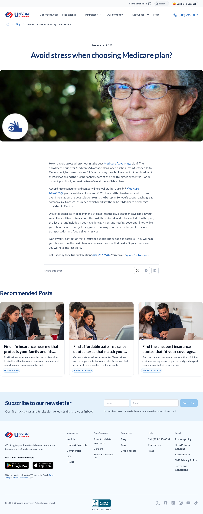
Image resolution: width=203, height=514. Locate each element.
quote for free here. (138, 254)
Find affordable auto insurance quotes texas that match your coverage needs (99, 351)
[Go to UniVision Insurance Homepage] (17, 14)
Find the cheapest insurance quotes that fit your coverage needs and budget (167, 351)
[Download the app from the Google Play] (17, 465)
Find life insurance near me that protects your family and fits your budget (31, 351)
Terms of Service (21, 477)
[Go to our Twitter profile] (158, 503)
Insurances (72, 433)
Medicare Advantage (118, 163)
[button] (137, 270)
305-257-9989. (101, 255)
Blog (18, 24)
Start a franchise (140, 3)
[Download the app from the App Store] (43, 465)
